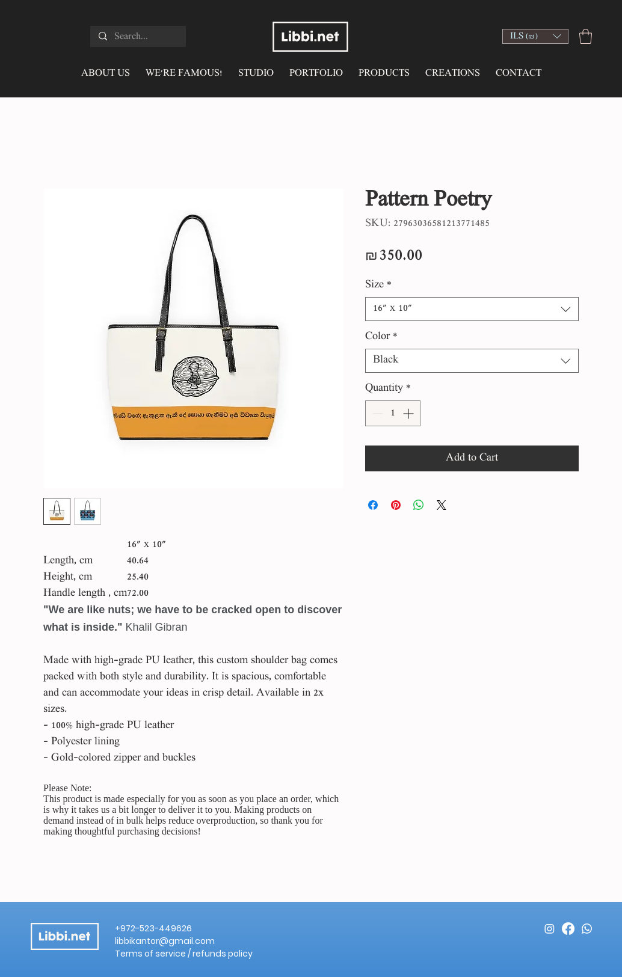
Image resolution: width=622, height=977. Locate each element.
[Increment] (409, 413)
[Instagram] (549, 928)
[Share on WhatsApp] (418, 505)
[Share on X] (441, 505)
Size (378, 285)
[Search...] (137, 37)
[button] (535, 36)
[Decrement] (376, 413)
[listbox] (535, 36)
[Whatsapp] (586, 928)
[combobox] (472, 309)
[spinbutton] (393, 413)
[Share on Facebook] (373, 505)
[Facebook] (568, 928)
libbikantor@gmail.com (165, 941)
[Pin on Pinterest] (396, 505)
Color (381, 337)
